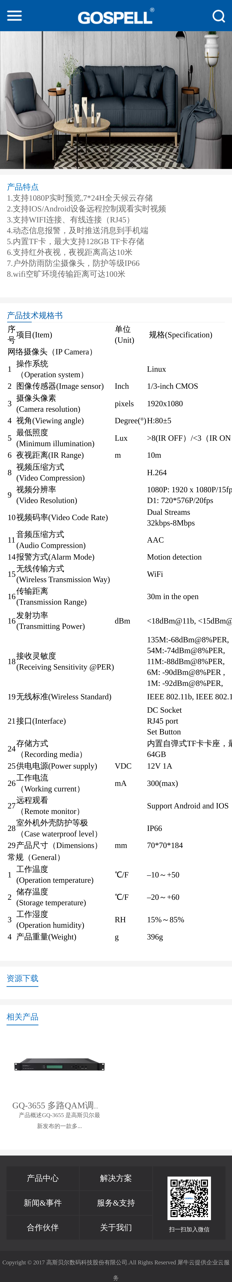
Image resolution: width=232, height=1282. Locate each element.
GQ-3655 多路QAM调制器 (61, 1105)
